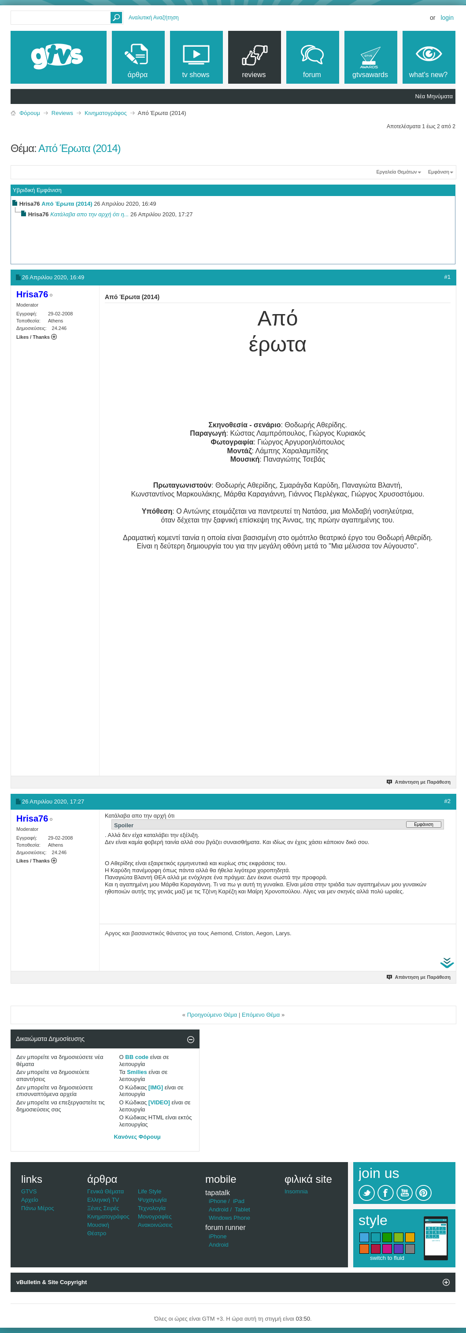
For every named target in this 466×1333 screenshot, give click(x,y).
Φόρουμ (29, 113)
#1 (447, 277)
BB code (136, 1057)
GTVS (29, 1191)
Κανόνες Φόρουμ (137, 1136)
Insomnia (296, 1191)
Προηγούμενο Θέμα (212, 1014)
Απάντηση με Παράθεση (419, 782)
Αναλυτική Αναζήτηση (154, 18)
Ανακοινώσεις (155, 1225)
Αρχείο (29, 1199)
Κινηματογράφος (106, 113)
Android (219, 1209)
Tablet (242, 1209)
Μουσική (98, 1225)
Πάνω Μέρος (37, 1208)
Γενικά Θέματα (105, 1191)
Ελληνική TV (103, 1199)
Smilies (137, 1072)
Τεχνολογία (152, 1208)
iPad (238, 1201)
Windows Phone (229, 1218)
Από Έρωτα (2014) (79, 148)
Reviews (62, 113)
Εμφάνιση (438, 171)
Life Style (149, 1191)
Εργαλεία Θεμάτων (396, 171)
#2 (447, 801)
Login (447, 17)
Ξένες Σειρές (103, 1208)
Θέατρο (96, 1233)
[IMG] (155, 1087)
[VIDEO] (159, 1102)
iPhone (217, 1201)
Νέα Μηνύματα (434, 96)
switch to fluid (387, 1258)
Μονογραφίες (155, 1216)
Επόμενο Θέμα (261, 1014)
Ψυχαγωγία (152, 1199)
